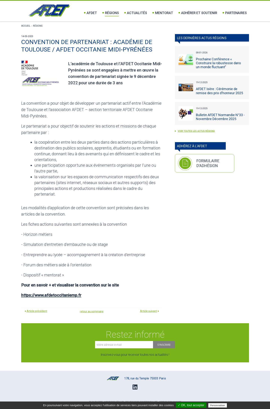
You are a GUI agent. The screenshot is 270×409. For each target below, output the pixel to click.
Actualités (135, 13)
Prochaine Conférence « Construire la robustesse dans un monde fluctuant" (218, 63)
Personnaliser (217, 405)
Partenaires (235, 13)
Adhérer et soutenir (197, 13)
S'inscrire (164, 344)
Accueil (25, 26)
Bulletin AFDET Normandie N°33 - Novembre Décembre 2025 (220, 117)
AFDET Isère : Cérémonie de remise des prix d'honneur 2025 (219, 91)
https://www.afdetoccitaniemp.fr (51, 295)
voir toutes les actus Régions (195, 131)
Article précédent (37, 311)
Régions (110, 13)
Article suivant (148, 311)
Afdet (90, 13)
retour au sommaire (92, 311)
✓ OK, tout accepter (191, 405)
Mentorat (162, 13)
